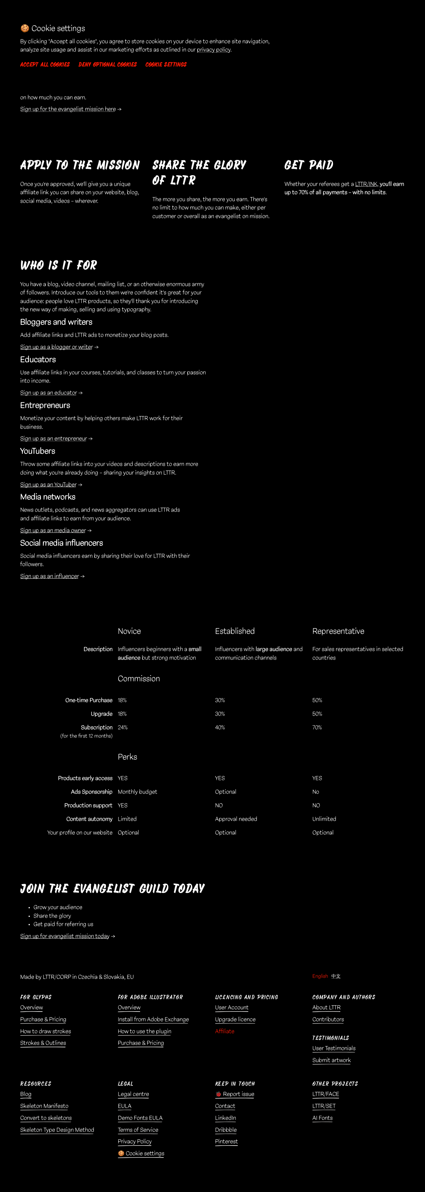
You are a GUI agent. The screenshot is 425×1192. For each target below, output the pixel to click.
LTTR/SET (324, 1106)
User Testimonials (334, 1048)
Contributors (328, 1019)
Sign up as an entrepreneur (53, 438)
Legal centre (133, 1094)
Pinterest (226, 1141)
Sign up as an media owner (53, 530)
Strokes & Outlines (43, 1043)
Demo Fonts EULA (140, 1118)
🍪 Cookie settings (141, 1153)
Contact (225, 1106)
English (320, 976)
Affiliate (224, 1031)
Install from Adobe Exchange (153, 1019)
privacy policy (213, 49)
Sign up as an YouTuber (48, 484)
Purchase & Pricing (43, 1019)
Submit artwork (331, 1060)
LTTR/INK (366, 184)
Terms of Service (138, 1130)
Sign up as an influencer (49, 576)
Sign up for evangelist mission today (65, 936)
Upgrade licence (235, 1019)
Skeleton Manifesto (44, 1106)
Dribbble (226, 1130)
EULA (124, 1106)
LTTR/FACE (325, 1094)
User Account (232, 1007)
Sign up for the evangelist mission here (68, 109)
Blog (26, 1094)
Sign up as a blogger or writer (56, 347)
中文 (336, 976)
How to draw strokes (45, 1031)
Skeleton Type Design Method (57, 1130)
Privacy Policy (135, 1141)
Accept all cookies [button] (45, 64)
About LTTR (326, 1007)
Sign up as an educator (48, 392)
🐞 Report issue (234, 1094)
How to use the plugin (144, 1031)
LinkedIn (225, 1118)
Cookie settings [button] (166, 64)
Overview (31, 1007)
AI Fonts (322, 1118)
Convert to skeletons (46, 1118)
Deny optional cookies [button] (107, 64)
